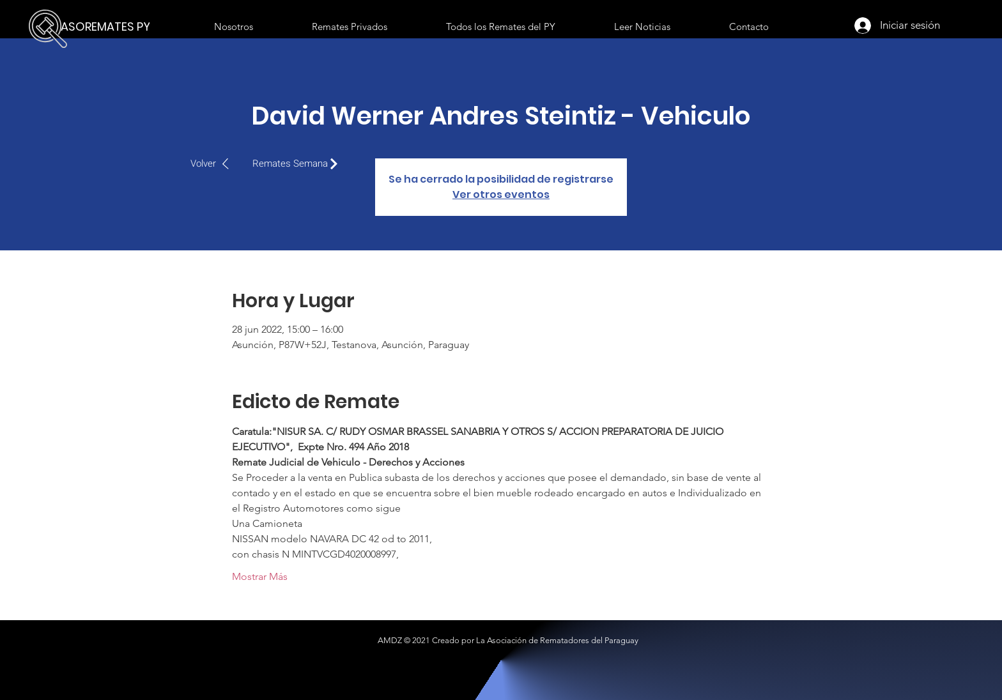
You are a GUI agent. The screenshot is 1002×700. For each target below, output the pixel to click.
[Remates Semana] (298, 163)
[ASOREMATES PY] (109, 26)
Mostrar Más (260, 576)
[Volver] (216, 163)
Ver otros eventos (501, 194)
